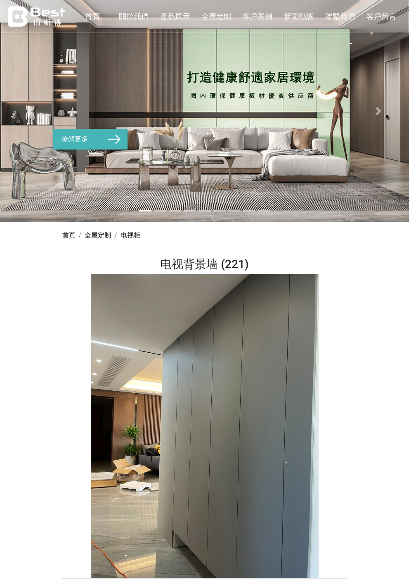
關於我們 (134, 16)
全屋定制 (216, 16)
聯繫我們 (340, 16)
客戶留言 (381, 16)
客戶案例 (257, 16)
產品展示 (175, 16)
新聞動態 (299, 16)
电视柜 (130, 235)
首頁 (92, 16)
